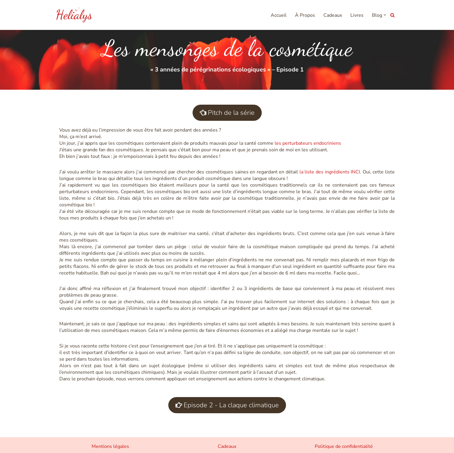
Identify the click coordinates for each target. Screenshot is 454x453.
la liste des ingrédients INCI (329, 172)
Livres (357, 15)
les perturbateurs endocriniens (308, 143)
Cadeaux (332, 15)
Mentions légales (110, 446)
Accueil (279, 15)
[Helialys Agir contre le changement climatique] (74, 15)
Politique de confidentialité (344, 446)
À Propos (305, 15)
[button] (385, 15)
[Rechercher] (392, 15)
